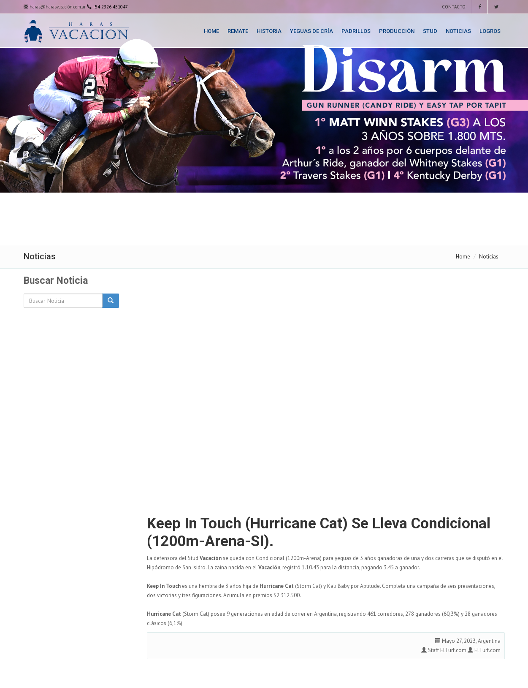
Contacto (453, 7)
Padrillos (356, 31)
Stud (430, 31)
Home (211, 31)
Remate (237, 31)
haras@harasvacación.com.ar (55, 7)
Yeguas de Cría (311, 31)
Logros (490, 31)
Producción (396, 31)
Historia (269, 31)
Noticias (458, 31)
